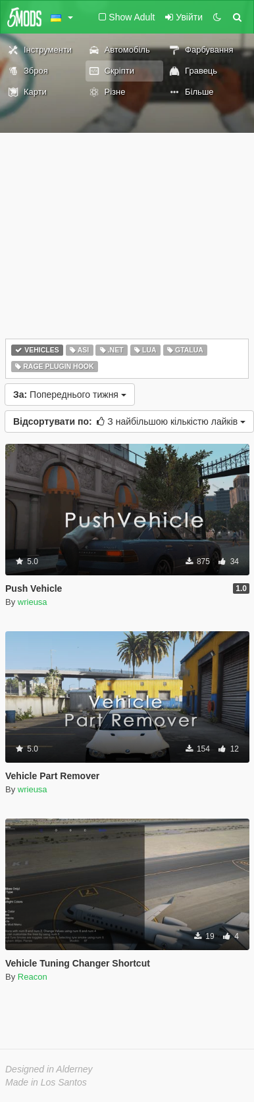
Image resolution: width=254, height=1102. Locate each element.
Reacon (32, 977)
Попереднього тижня (69, 394)
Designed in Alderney (49, 1069)
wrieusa (32, 602)
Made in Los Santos (46, 1082)
